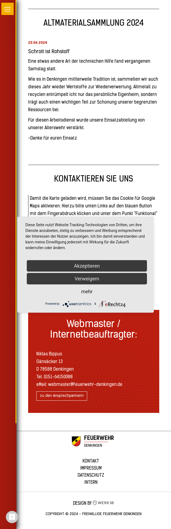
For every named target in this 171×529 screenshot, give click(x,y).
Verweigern (87, 278)
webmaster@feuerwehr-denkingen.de (85, 385)
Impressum (91, 468)
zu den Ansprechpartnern (62, 396)
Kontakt (90, 461)
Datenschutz (91, 475)
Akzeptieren (87, 265)
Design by (93, 503)
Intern (91, 482)
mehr (86, 291)
